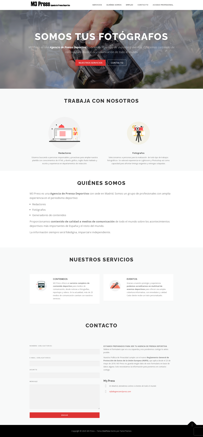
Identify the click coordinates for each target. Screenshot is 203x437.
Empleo (129, 5)
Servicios (97, 5)
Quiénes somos (114, 5)
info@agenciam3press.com (120, 422)
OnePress (106, 431)
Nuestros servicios (90, 62)
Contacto (143, 5)
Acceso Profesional (163, 5)
